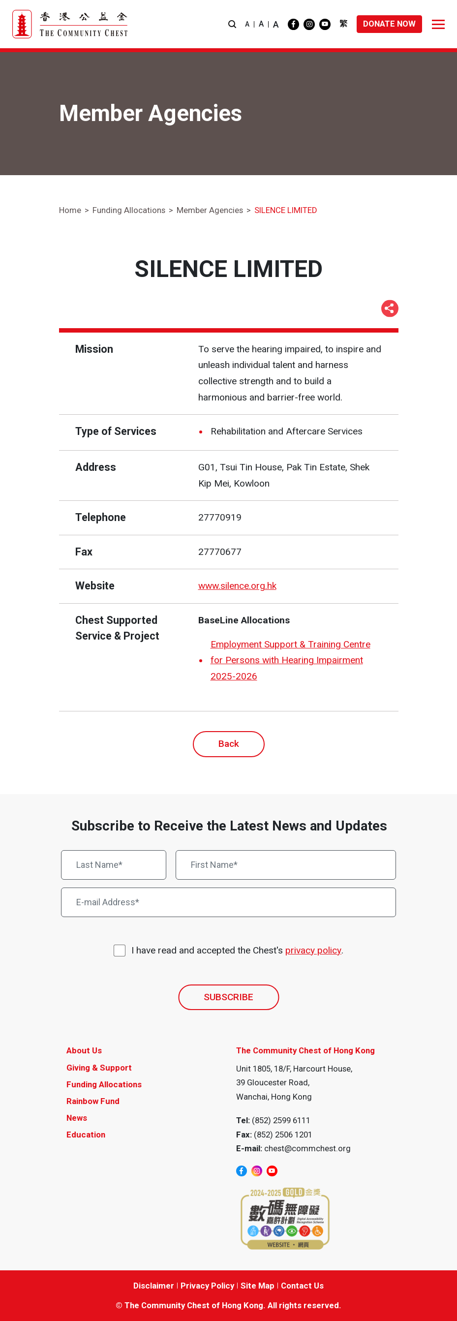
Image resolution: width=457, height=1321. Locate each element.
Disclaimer (153, 1285)
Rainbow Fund (93, 1101)
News (76, 1118)
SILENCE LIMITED (285, 210)
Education (85, 1134)
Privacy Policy (207, 1285)
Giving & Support (99, 1068)
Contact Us (302, 1285)
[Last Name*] (113, 865)
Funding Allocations (128, 210)
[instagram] (309, 24)
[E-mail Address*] (228, 902)
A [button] (247, 24)
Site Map (257, 1285)
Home (70, 210)
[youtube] (325, 24)
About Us (84, 1050)
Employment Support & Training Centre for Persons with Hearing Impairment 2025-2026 (290, 660)
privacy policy (313, 950)
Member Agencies (210, 210)
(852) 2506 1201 (283, 1134)
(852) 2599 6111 (281, 1120)
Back (228, 743)
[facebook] (293, 24)
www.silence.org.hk (237, 585)
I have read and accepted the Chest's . (237, 951)
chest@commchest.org (307, 1148)
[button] (232, 24)
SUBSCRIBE (228, 997)
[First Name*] (286, 865)
